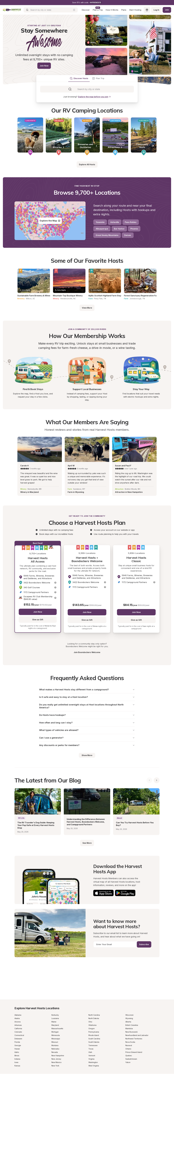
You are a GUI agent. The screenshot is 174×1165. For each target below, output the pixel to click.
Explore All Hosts (87, 164)
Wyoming (129, 1021)
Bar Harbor (119, 228)
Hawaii (17, 1051)
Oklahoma (92, 1027)
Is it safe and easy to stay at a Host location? (87, 697)
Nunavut (128, 1048)
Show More (87, 758)
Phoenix (134, 228)
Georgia (17, 1048)
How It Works (111, 10)
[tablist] (87, 78)
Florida (17, 1044)
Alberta (128, 1024)
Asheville (114, 222)
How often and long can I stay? (87, 724)
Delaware (18, 1041)
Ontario (128, 1051)
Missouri (54, 1044)
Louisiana (55, 1021)
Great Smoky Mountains (107, 235)
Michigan (55, 1034)
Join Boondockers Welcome (87, 652)
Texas (90, 1051)
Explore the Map (50, 220)
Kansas (17, 1068)
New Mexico (56, 1065)
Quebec (128, 1058)
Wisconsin (129, 1017)
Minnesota (55, 1038)
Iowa (16, 1065)
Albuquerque (102, 228)
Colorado (18, 1034)
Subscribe (144, 947)
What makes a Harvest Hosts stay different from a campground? (87, 689)
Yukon (127, 1065)
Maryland (55, 1027)
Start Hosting (135, 10)
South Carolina (94, 1041)
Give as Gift (37, 619)
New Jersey (56, 1061)
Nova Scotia (130, 1044)
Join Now (44, 65)
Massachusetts (57, 1031)
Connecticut (19, 1038)
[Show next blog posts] (157, 783)
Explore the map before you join (94, 97)
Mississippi (55, 1041)
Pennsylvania (93, 1034)
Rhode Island (93, 1038)
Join (167, 10)
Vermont (91, 1058)
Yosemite (100, 222)
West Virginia (93, 1068)
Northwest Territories (133, 1041)
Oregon (91, 1031)
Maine (53, 1024)
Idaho (16, 1055)
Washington (93, 1065)
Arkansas (18, 1027)
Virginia (91, 1061)
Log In (156, 10)
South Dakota (93, 1044)
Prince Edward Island (133, 1055)
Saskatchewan (131, 1061)
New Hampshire (57, 1058)
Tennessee (93, 1048)
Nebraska (55, 1051)
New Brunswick (131, 1034)
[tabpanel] (87, 89)
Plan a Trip (97, 9)
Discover (85, 10)
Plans (123, 10)
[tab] (79, 78)
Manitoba (129, 1031)
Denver (127, 235)
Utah (90, 1055)
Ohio (90, 1024)
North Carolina (94, 1017)
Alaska (17, 1021)
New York (55, 1068)
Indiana (17, 1061)
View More (87, 308)
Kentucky (55, 1017)
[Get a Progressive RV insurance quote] (87, 981)
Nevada (54, 1055)
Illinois (16, 1058)
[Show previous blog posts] (149, 783)
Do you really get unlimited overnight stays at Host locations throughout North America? (87, 707)
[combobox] (89, 89)
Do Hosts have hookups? (87, 716)
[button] (55, 582)
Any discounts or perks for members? (87, 747)
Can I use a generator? (87, 739)
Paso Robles (130, 222)
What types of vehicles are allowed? (87, 732)
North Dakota (93, 1021)
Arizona (17, 1024)
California (18, 1031)
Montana (54, 1048)
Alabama (17, 1017)
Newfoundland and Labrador (136, 1038)
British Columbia (131, 1027)
